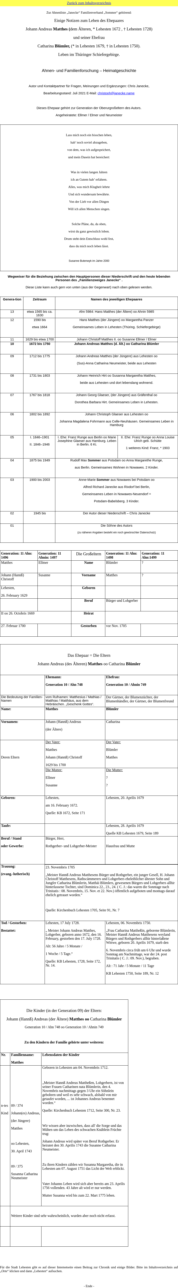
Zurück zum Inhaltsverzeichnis (89, 3)
